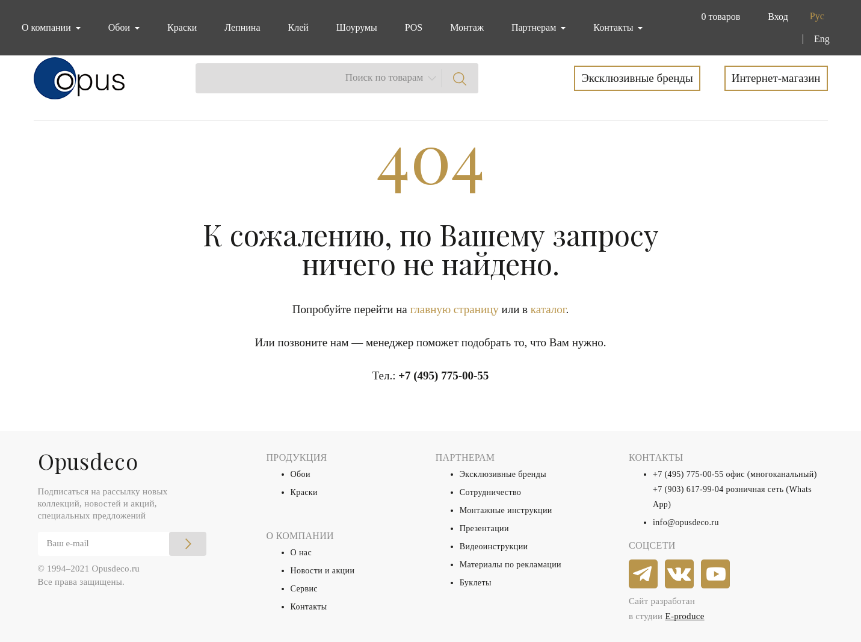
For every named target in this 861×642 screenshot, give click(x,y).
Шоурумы (356, 27)
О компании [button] (47, 27)
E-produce (684, 616)
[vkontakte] (680, 574)
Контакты (309, 606)
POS (413, 27)
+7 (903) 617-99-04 (688, 489)
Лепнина (242, 27)
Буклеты (476, 582)
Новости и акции (323, 570)
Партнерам (534, 27)
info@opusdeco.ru (686, 522)
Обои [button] (120, 27)
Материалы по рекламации (510, 564)
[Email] (122, 544)
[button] (718, 17)
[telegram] (644, 574)
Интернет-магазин (776, 78)
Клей (298, 27)
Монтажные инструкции (506, 510)
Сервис (304, 588)
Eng (822, 39)
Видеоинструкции (494, 546)
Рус (817, 16)
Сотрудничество (491, 492)
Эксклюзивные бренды (637, 78)
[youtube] (716, 574)
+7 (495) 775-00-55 (443, 375)
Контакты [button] (614, 27)
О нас (301, 552)
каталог (548, 309)
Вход (778, 16)
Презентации (484, 528)
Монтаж (467, 27)
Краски (182, 27)
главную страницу (454, 309)
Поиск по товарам (384, 77)
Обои (300, 474)
